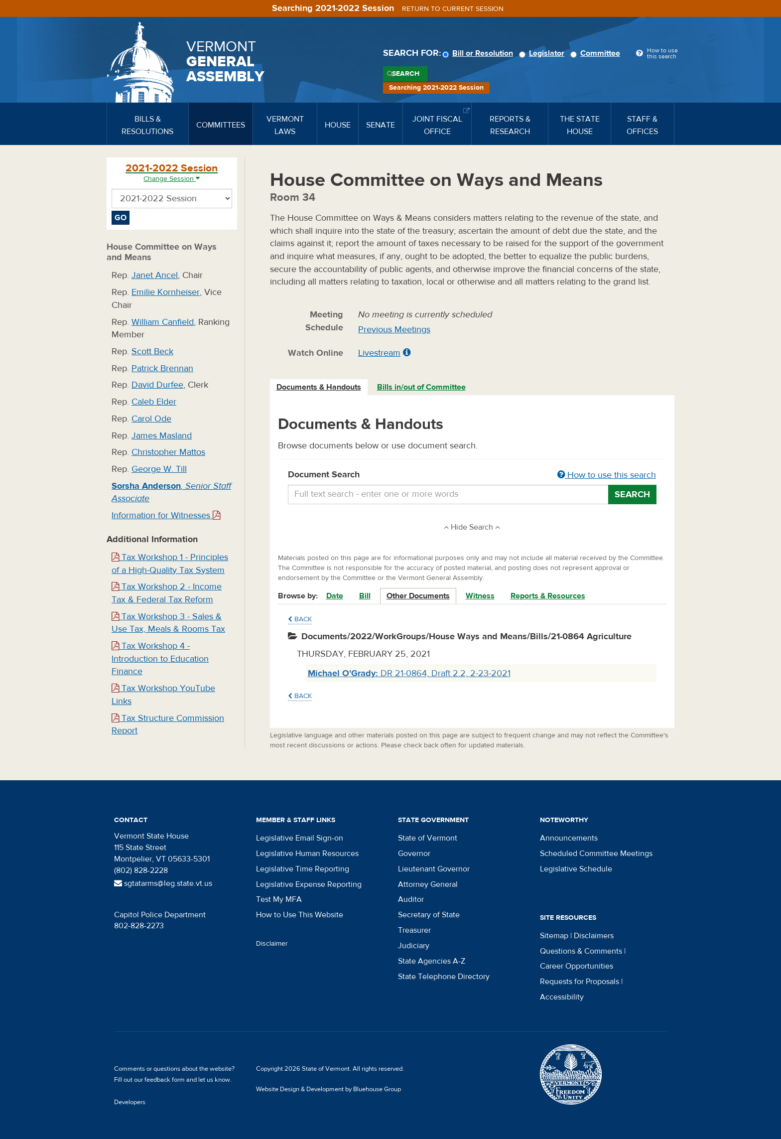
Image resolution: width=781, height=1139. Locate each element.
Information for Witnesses (166, 515)
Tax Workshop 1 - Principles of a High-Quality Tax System (170, 564)
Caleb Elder (153, 402)
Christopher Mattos (168, 452)
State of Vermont (427, 838)
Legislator (543, 53)
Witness (480, 596)
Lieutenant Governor (434, 869)
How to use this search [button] (606, 475)
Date (334, 596)
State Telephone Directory (444, 977)
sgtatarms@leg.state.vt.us (163, 883)
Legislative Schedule (576, 869)
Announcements (569, 838)
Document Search (472, 475)
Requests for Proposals (579, 982)
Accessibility (562, 997)
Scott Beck (152, 351)
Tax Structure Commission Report (168, 724)
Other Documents (418, 596)
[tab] (319, 387)
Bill (365, 596)
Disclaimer (272, 943)
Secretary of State (429, 915)
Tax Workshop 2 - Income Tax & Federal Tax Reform (167, 593)
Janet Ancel (154, 275)
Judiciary (413, 946)
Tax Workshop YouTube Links (163, 695)
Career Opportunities (576, 966)
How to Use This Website (299, 915)
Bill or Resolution (479, 53)
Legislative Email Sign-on (299, 838)
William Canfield (162, 322)
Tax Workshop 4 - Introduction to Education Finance (160, 658)
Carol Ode (151, 419)
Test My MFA (279, 899)
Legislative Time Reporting (302, 869)
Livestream (379, 353)
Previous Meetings (394, 329)
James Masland (161, 435)
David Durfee (157, 385)
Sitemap (554, 936)
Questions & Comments (581, 951)
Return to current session (453, 8)
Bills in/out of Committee (421, 387)
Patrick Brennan (162, 368)
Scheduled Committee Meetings (596, 853)
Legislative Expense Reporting (309, 884)
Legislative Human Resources (307, 853)
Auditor (411, 899)
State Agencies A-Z (431, 961)
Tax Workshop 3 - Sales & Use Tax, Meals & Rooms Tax (168, 623)
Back (300, 619)
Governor (414, 853)
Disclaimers (594, 936)
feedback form (164, 1080)
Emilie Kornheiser (165, 292)
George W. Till (159, 469)
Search (405, 73)
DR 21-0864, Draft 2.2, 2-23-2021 (409, 673)
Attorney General (428, 884)
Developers (129, 1102)
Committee (596, 53)
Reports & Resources (548, 596)
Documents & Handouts (318, 387)
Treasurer (414, 930)
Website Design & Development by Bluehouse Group (328, 1089)
